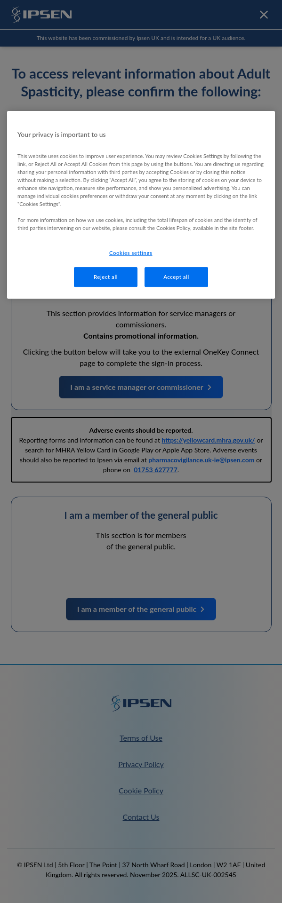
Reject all (106, 277)
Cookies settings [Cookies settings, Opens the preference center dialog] (131, 253)
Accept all (176, 277)
